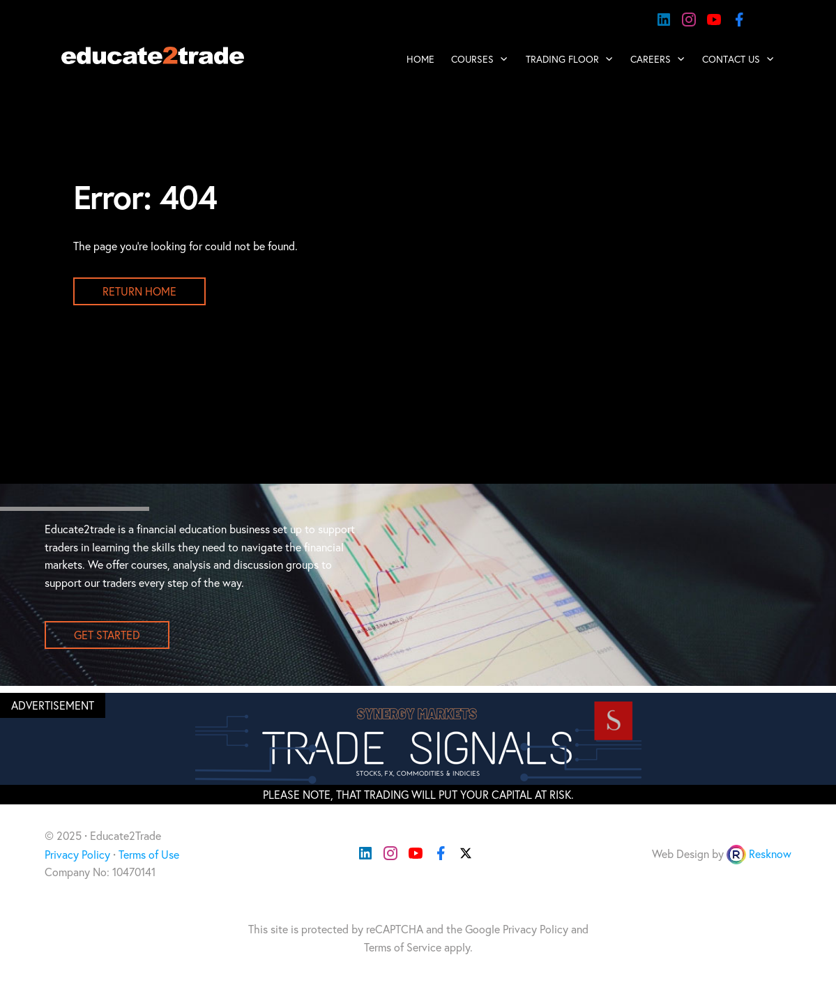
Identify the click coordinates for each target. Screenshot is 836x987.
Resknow (770, 854)
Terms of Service (402, 947)
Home (420, 59)
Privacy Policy (77, 855)
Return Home (139, 291)
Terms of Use (149, 855)
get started (107, 635)
